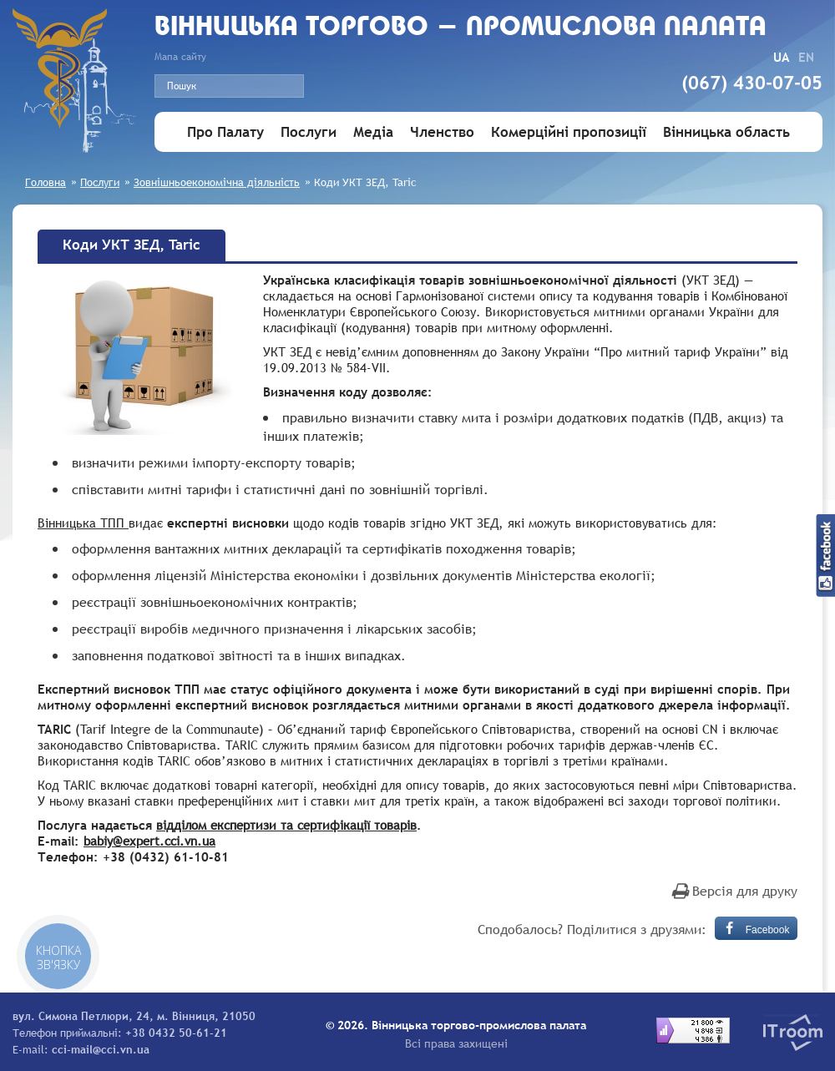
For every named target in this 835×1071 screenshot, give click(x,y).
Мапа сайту (180, 57)
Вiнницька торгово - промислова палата (460, 28)
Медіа (373, 132)
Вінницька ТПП (83, 522)
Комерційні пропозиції (568, 132)
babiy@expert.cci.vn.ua (149, 840)
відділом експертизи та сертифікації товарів (286, 824)
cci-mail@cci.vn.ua (100, 1049)
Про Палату (225, 132)
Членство (442, 132)
